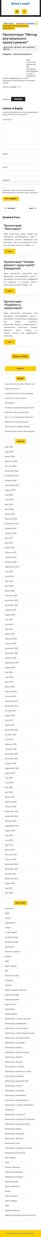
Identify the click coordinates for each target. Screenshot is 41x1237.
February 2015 (11, 802)
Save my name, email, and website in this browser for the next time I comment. (20, 191)
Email (5, 167)
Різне (7, 1162)
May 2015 (9, 787)
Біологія (8, 956)
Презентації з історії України (16, 1028)
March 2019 (10, 634)
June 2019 (9, 624)
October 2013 (10, 874)
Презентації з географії (14, 1076)
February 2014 (11, 855)
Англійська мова (11, 937)
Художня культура (12, 1210)
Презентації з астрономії (15, 1043)
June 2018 (9, 677)
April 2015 (9, 792)
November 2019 (11, 605)
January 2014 (10, 859)
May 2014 (9, 845)
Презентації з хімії (12, 1143)
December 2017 (11, 701)
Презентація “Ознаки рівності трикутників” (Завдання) (19, 265)
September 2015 (12, 768)
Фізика (7, 1191)
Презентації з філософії (14, 1134)
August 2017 (10, 715)
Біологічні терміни (12, 952)
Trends (8, 918)
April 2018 (9, 682)
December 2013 (11, 864)
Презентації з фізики (13, 1129)
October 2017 (10, 711)
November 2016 (11, 730)
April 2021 (9, 543)
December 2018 (11, 648)
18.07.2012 (9, 47)
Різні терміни (10, 1158)
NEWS (7, 913)
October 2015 (10, 763)
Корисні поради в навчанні (15, 990)
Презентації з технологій (15, 1114)
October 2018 (10, 658)
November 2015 (11, 759)
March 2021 (9, 548)
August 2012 (10, 883)
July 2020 (9, 572)
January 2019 (10, 643)
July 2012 (9, 888)
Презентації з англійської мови (17, 1038)
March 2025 (10, 514)
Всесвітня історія (12, 976)
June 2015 (9, 783)
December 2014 (11, 811)
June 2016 (9, 739)
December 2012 (11, 878)
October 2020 (11, 562)
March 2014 (10, 850)
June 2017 (9, 720)
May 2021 (9, 538)
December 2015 (11, 754)
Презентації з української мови (17, 1124)
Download (18, 99)
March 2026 (10, 456)
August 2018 (10, 667)
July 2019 (9, 619)
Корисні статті (10, 1004)
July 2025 (9, 495)
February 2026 (11, 461)
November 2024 (11, 524)
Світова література (12, 1167)
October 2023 (11, 528)
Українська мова (11, 1182)
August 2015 (10, 773)
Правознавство (11, 1014)
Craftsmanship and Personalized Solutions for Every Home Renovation (19, 398)
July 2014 (9, 835)
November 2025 (11, 476)
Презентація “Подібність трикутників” (13, 305)
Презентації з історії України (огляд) (20, 1033)
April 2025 (9, 509)
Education (9, 908)
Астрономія (9, 947)
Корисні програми (12, 995)
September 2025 (12, 485)
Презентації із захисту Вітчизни (17, 1019)
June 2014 (9, 840)
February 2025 (11, 519)
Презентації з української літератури (20, 1119)
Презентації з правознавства (16, 1100)
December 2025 (11, 471)
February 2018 (11, 691)
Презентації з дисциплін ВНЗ (16, 1081)
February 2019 (11, 639)
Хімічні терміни (11, 1201)
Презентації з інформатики (16, 1023)
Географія (9, 980)
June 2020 (9, 576)
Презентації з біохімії (13, 1057)
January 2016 (10, 749)
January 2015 (10, 807)
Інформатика (10, 923)
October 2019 (10, 610)
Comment (8, 120)
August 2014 (10, 831)
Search (20, 368)
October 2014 (10, 821)
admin (19, 47)
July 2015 (9, 778)
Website (6, 180)
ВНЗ (6, 971)
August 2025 (10, 490)
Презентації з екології (14, 1086)
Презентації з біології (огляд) (17, 1052)
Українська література (14, 1172)
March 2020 (10, 591)
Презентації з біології (13, 1047)
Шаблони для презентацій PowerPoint (20, 1215)
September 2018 (12, 663)
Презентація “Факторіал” (13, 227)
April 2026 (9, 452)
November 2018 (11, 653)
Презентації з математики (25, 23)
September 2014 (12, 826)
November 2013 (11, 869)
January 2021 (10, 557)
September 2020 (12, 567)
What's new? (20, 4)
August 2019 (10, 615)
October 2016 (10, 735)
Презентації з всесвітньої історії (18, 1071)
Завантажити (6, 99)
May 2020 (9, 581)
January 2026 (11, 466)
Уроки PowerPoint (12, 1186)
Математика (10, 1009)
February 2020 (11, 596)
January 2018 (10, 696)
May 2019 (9, 629)
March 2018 (10, 687)
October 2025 (11, 480)
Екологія (8, 985)
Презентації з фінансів (14, 1138)
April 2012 (9, 893)
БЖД (7, 961)
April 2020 (9, 586)
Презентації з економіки (14, 1091)
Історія (7, 928)
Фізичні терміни (11, 1196)
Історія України (11, 932)
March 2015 (10, 797)
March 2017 (9, 725)
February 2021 (11, 552)
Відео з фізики (11, 966)
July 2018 (9, 672)
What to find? (20, 356)
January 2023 (11, 533)
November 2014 (11, 816)
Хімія (7, 1206)
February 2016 (11, 744)
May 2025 (9, 504)
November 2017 (11, 706)
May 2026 (9, 447)
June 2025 (9, 500)
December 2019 (11, 600)
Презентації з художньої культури (18, 1148)
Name (5, 154)
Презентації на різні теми (15, 1153)
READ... (10, 251)
